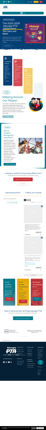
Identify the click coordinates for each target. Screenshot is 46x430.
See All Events (13, 202)
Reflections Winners (31, 363)
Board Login (40, 366)
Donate (36, 1)
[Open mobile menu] (23, 13)
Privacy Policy (19, 364)
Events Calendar (30, 367)
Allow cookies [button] (40, 428)
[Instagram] (6, 2)
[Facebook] (4, 2)
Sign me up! (41, 362)
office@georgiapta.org (21, 354)
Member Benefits (20, 362)
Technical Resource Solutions (39, 374)
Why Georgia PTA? (20, 361)
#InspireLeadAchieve (28, 263)
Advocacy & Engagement (29, 354)
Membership (29, 349)
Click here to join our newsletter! (23, 318)
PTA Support (29, 355)
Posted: (27, 234)
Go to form (9, 299)
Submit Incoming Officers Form (23, 179)
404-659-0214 (20, 353)
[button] (4, 33)
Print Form (23, 183)
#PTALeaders (33, 263)
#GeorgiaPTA (27, 262)
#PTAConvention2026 (32, 262)
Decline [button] (33, 428)
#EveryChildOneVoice (28, 264)
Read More (38, 229)
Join (41, 1)
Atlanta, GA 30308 (20, 351)
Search (30, 1)
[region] (23, 33)
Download (36, 299)
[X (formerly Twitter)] (11, 2)
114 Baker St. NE (20, 349)
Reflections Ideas (30, 365)
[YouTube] (8, 2)
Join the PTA (29, 351)
